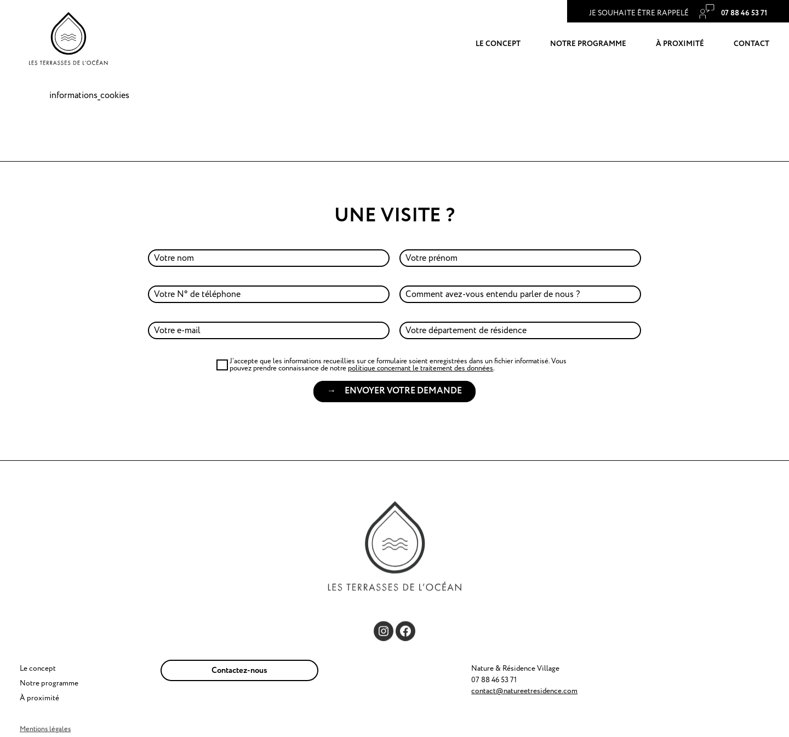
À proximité (680, 43)
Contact (751, 43)
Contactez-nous (239, 670)
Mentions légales (45, 729)
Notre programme (588, 43)
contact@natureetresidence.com (524, 690)
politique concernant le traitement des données (420, 368)
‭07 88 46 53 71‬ (743, 13)
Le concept (498, 43)
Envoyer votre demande (403, 391)
